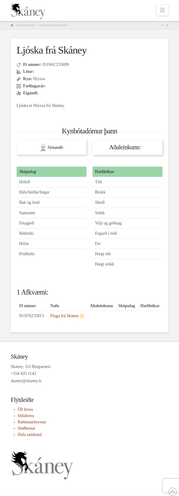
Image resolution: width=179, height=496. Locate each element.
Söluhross (26, 415)
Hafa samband (30, 434)
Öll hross (25, 409)
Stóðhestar (26, 428)
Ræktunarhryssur (32, 422)
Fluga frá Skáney (64, 315)
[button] (162, 10)
